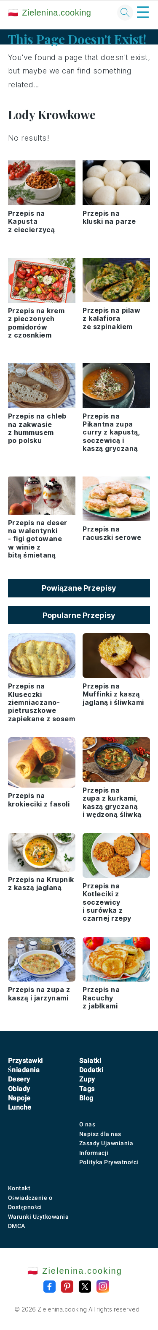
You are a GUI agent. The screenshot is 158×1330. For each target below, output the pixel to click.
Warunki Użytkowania (38, 1216)
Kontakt (19, 1188)
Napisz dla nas (100, 1134)
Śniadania (24, 1070)
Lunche (20, 1107)
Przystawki (25, 1061)
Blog (86, 1098)
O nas (87, 1124)
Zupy (87, 1079)
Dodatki (91, 1070)
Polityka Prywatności (109, 1162)
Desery (19, 1079)
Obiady (19, 1089)
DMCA (16, 1226)
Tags (87, 1089)
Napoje (19, 1098)
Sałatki (90, 1061)
